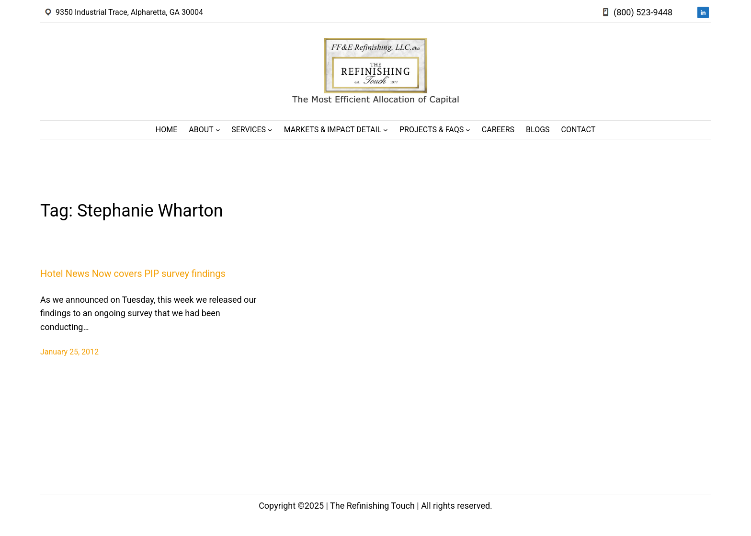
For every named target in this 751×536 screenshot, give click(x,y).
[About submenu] (218, 129)
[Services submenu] (270, 129)
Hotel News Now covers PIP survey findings (133, 273)
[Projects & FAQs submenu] (468, 129)
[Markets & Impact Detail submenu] (385, 129)
